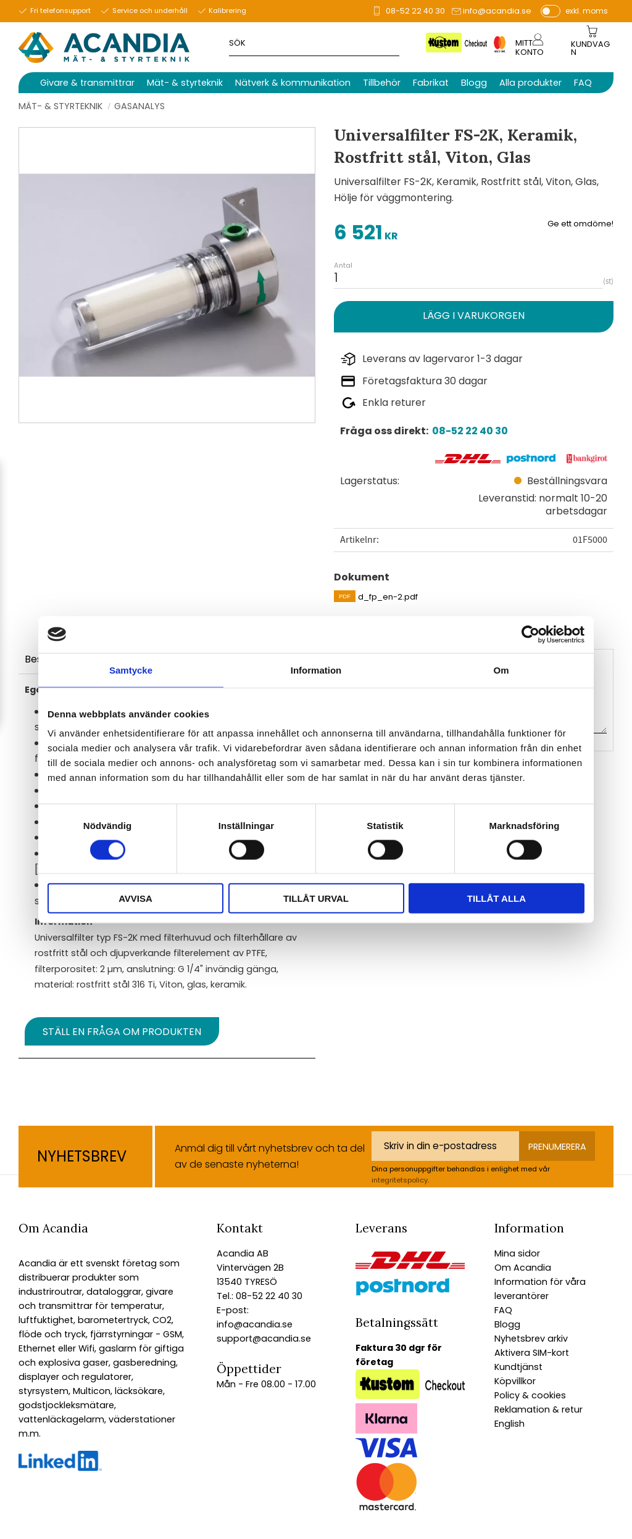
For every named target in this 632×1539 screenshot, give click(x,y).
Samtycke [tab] (130, 669)
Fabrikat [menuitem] (431, 82)
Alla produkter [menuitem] (530, 82)
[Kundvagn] (591, 49)
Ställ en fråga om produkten (122, 1032)
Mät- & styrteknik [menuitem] (185, 82)
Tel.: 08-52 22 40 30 (259, 1296)
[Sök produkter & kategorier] (331, 42)
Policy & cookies (530, 1395)
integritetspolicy (400, 1180)
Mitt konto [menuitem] (529, 47)
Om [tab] (501, 669)
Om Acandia (522, 1267)
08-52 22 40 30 (415, 11)
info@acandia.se (497, 11)
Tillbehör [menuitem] (382, 82)
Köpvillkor (515, 1381)
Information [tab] (316, 669)
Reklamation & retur (538, 1409)
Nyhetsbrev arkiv (531, 1338)
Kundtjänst (518, 1367)
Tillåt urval (316, 898)
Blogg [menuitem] (474, 82)
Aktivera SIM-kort (531, 1353)
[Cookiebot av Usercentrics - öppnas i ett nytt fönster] (530, 634)
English (509, 1423)
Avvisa (135, 898)
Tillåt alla (496, 898)
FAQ (503, 1310)
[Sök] (441, 42)
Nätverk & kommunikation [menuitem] (293, 82)
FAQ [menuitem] (583, 82)
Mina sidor (517, 1253)
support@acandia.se (264, 1338)
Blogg (507, 1324)
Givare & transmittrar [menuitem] (87, 82)
